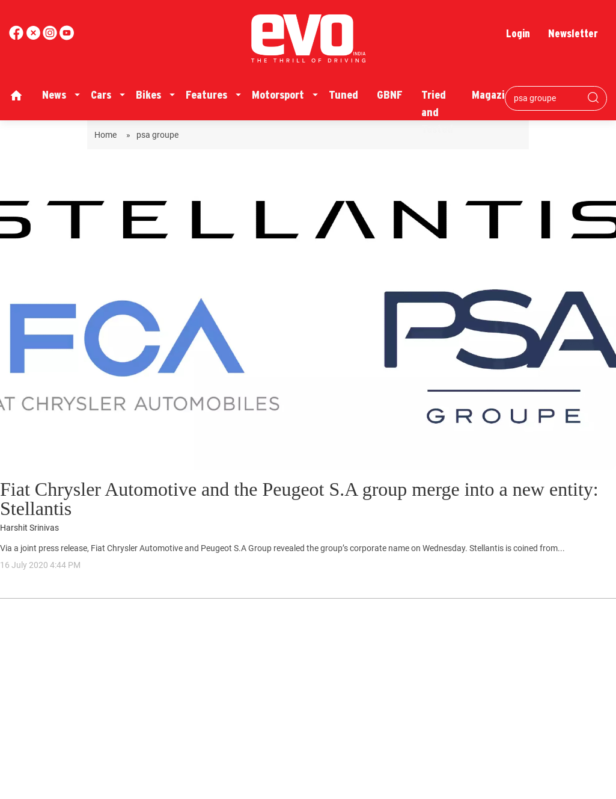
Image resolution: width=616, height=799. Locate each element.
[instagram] (66, 37)
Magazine (494, 94)
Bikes (148, 94)
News (54, 94)
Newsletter (573, 33)
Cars (101, 94)
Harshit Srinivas (29, 528)
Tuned (343, 94)
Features (206, 94)
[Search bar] (547, 98)
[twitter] (34, 37)
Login (518, 33)
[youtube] (51, 37)
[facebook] (17, 37)
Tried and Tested (437, 111)
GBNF (390, 94)
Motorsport (278, 94)
